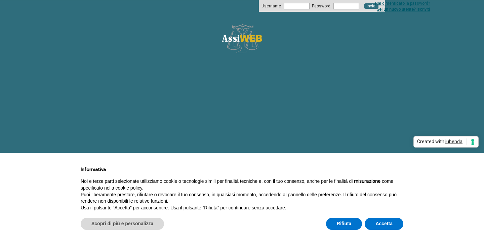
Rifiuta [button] (344, 223)
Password (321, 6)
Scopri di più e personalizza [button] (122, 223)
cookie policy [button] (129, 188)
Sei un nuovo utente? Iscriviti (403, 9)
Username (271, 6)
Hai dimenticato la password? (402, 3)
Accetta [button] (384, 223)
